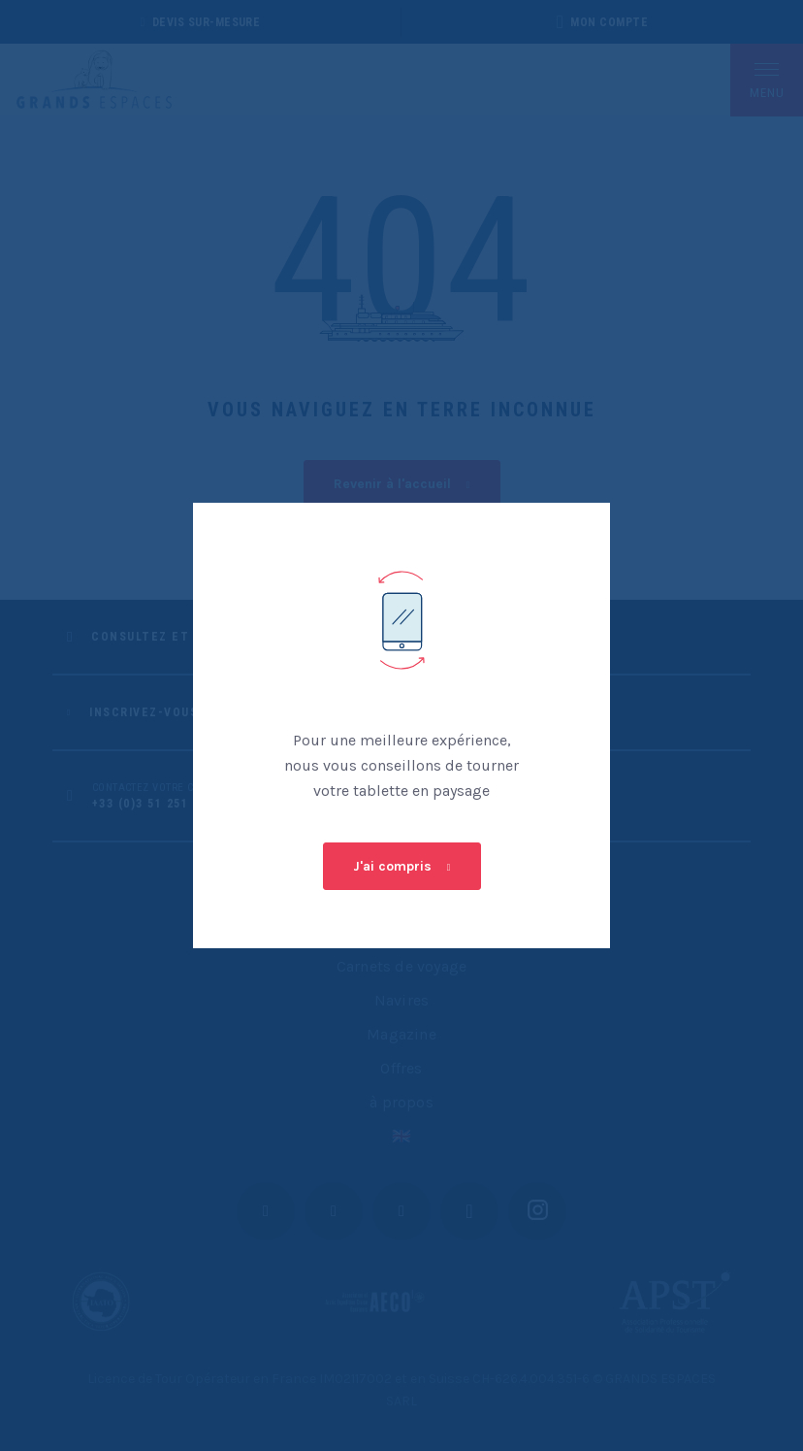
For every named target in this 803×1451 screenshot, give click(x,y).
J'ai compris (392, 866)
